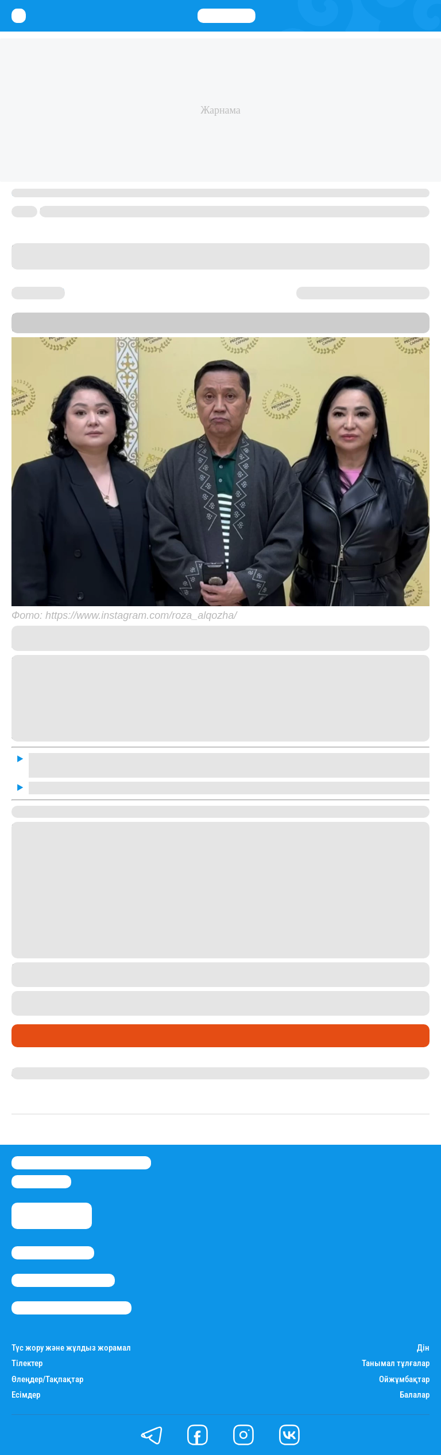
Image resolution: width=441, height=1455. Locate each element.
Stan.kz (79, 328)
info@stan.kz (41, 1181)
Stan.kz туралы (52, 1252)
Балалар (415, 1395)
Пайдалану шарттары (71, 1307)
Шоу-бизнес (40, 1036)
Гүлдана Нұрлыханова (58, 1073)
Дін (423, 1348)
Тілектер (26, 1363)
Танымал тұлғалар (396, 1363)
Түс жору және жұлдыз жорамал (71, 1348)
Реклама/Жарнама (63, 1280)
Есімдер (25, 1395)
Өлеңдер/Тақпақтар (47, 1379)
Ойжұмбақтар (404, 1379)
